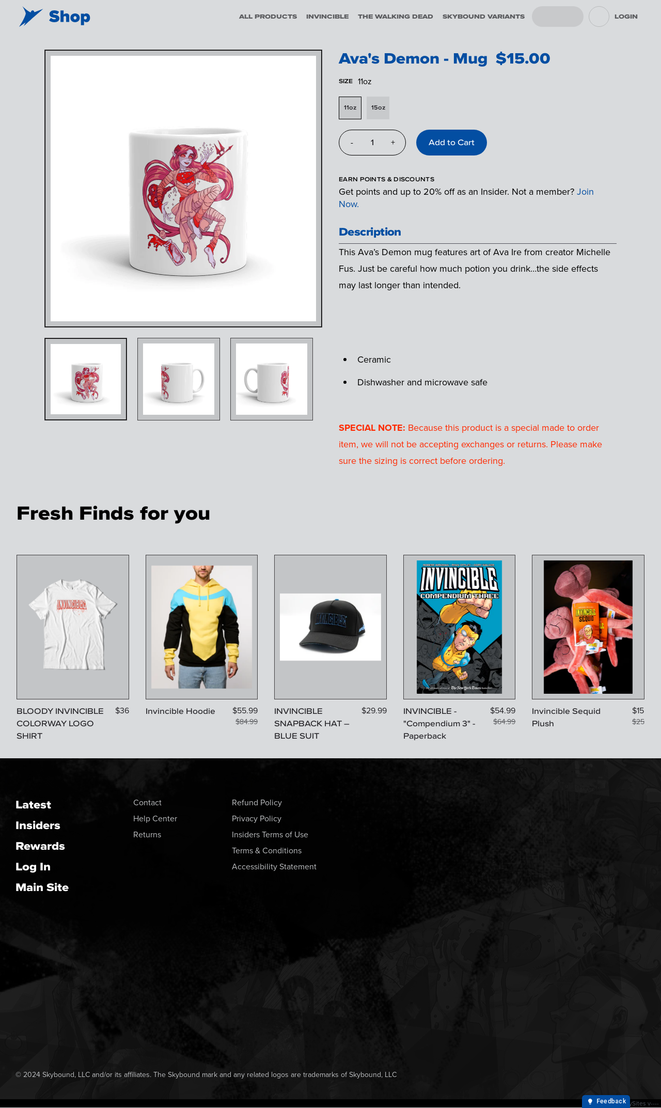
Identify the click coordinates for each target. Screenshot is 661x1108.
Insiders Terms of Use (270, 834)
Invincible (327, 16)
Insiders (37, 825)
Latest (33, 804)
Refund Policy (257, 802)
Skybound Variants (484, 16)
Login (626, 16)
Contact (147, 802)
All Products (268, 16)
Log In (33, 866)
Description (370, 231)
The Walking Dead (395, 16)
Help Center (155, 818)
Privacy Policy (256, 818)
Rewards (40, 845)
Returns (147, 834)
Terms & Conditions (267, 850)
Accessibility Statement (274, 866)
